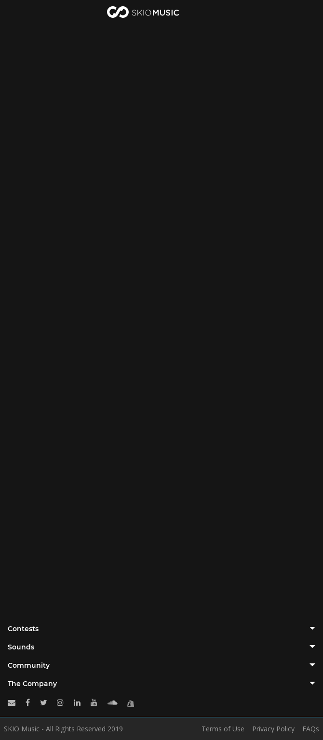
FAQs (310, 729)
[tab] (161, 629)
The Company (32, 683)
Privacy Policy (273, 729)
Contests (23, 628)
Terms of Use (223, 729)
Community (29, 665)
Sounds (21, 647)
